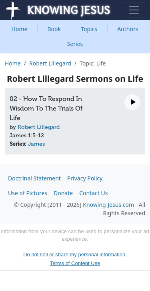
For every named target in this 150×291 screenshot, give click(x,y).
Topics (89, 29)
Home (20, 29)
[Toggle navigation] (134, 10)
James (36, 144)
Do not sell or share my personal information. (75, 254)
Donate (63, 193)
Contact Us (93, 193)
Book (54, 29)
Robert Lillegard (50, 63)
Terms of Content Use (75, 263)
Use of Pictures (27, 193)
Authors (127, 29)
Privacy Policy (84, 178)
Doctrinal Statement (34, 178)
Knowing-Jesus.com (108, 204)
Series (75, 44)
